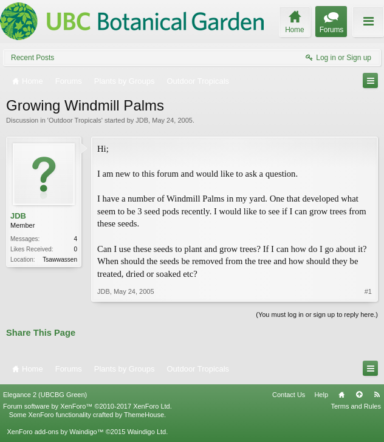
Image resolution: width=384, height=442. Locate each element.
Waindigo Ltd (146, 431)
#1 (368, 291)
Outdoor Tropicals (75, 120)
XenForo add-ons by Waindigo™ (55, 431)
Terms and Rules (356, 406)
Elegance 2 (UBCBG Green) (45, 394)
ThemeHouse (144, 414)
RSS (376, 394)
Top (359, 394)
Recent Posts (32, 57)
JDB (141, 120)
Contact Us (288, 394)
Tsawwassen (60, 259)
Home (341, 394)
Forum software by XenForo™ (87, 406)
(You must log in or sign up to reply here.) (317, 314)
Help (321, 394)
